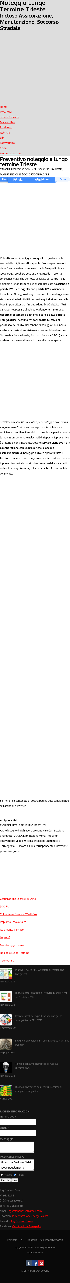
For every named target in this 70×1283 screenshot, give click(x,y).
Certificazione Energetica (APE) (18, 898)
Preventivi (6, 112)
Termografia (7, 960)
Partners (12, 1239)
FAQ (22, 1239)
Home (3, 106)
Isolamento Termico (12, 929)
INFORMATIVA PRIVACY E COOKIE (35, 1271)
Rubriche (5, 132)
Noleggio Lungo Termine (42, 179)
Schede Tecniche (9, 117)
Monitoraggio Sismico (13, 945)
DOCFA (4, 906)
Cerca (3, 148)
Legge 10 (5, 937)
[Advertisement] (35, 66)
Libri (3, 137)
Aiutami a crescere (10, 153)
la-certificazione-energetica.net (30, 1216)
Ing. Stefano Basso (22, 1221)
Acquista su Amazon (51, 1239)
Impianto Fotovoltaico (13, 922)
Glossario (32, 1239)
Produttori (6, 127)
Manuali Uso (7, 122)
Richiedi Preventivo (18, 179)
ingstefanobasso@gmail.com (25, 1210)
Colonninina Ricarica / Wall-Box (18, 914)
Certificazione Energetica (26, 1226)
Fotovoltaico (7, 142)
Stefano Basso (50, 1247)
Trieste (63, 179)
